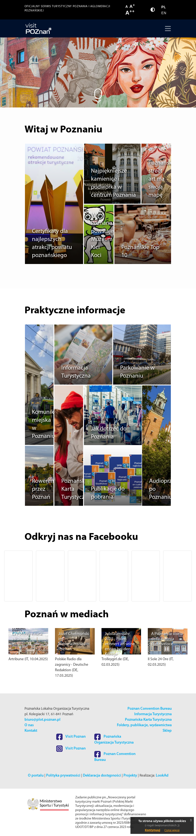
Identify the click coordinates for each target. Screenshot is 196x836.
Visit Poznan (71, 737)
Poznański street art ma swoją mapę (160, 179)
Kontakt (31, 731)
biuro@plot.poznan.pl (42, 720)
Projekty (130, 776)
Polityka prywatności (63, 776)
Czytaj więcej (172, 830)
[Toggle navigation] (166, 28)
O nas (29, 725)
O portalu (36, 776)
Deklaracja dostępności (102, 776)
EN (163, 13)
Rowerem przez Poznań (43, 489)
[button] (17, 576)
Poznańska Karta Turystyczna (148, 720)
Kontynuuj (152, 830)
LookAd (162, 776)
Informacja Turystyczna (153, 714)
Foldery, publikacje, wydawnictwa (144, 725)
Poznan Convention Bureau (149, 709)
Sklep (167, 731)
